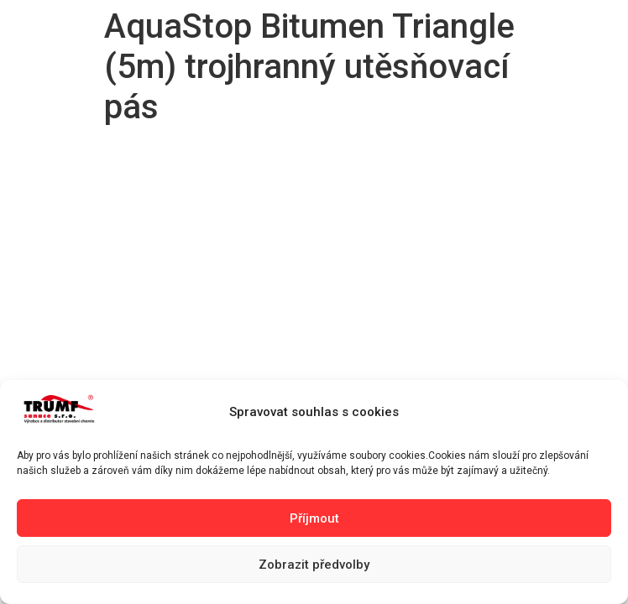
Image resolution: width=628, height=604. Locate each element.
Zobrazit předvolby (314, 564)
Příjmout (314, 518)
